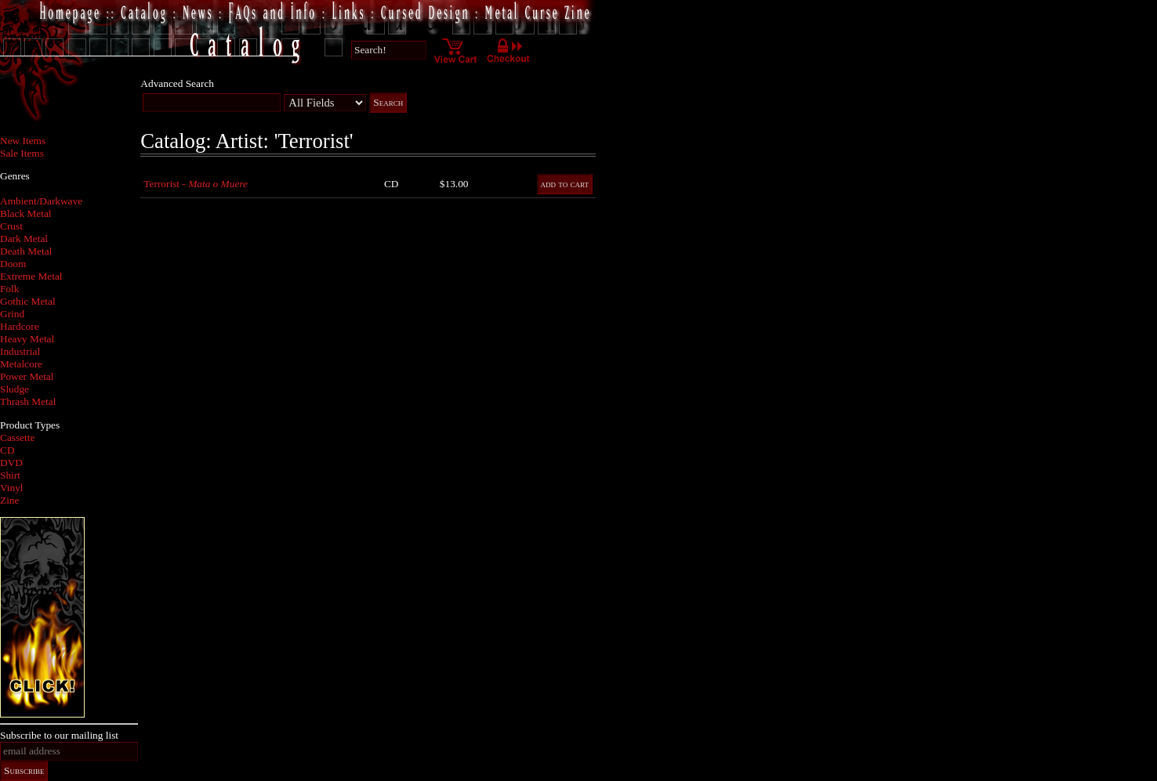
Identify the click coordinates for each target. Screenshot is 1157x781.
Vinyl (12, 488)
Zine (9, 500)
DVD (11, 462)
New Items (22, 140)
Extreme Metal (31, 276)
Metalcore (21, 364)
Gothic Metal (28, 301)
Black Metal (26, 213)
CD (7, 450)
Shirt (10, 475)
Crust (11, 226)
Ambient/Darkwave (41, 201)
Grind (12, 314)
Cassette (17, 437)
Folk (9, 289)
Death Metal (26, 251)
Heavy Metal (27, 339)
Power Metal (26, 376)
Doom (13, 263)
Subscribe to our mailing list (59, 735)
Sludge (14, 389)
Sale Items (22, 153)
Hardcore (19, 326)
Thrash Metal (28, 401)
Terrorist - (195, 184)
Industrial (20, 351)
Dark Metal (24, 238)
